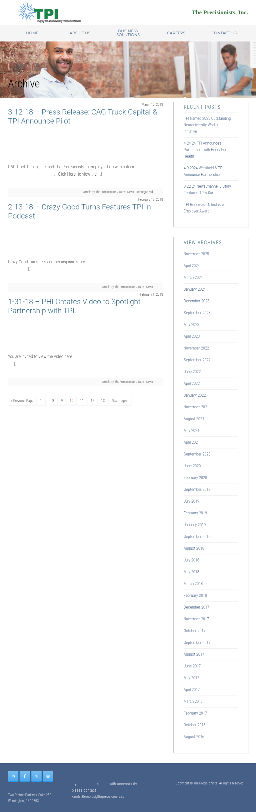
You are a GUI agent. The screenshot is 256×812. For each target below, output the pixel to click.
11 (82, 401)
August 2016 (194, 736)
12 (92, 401)
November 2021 (196, 407)
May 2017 (191, 677)
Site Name (70, 12)
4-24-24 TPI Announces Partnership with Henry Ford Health (206, 150)
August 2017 (194, 654)
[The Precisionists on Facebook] (25, 776)
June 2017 (192, 666)
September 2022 (197, 360)
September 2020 (197, 454)
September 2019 (197, 489)
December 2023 (196, 301)
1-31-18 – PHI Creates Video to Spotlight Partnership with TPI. (74, 306)
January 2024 (195, 289)
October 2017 (195, 630)
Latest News (126, 192)
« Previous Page (22, 401)
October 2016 (195, 725)
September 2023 (197, 312)
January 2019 (195, 524)
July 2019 (191, 501)
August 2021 (194, 418)
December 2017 (196, 607)
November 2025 (196, 254)
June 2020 (192, 465)
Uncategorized (144, 192)
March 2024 (193, 277)
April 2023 (192, 336)
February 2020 (195, 477)
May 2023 (191, 324)
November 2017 (196, 619)
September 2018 (197, 536)
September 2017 (197, 642)
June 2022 (192, 371)
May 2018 (191, 571)
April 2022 (192, 383)
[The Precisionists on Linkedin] (13, 776)
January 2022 (195, 395)
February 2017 (195, 713)
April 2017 (192, 689)
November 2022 (196, 348)
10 (71, 401)
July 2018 (191, 560)
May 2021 (191, 430)
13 (103, 401)
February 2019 (195, 513)
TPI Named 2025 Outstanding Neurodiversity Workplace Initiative (207, 125)
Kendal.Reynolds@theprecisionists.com (99, 796)
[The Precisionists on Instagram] (48, 776)
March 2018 (193, 583)
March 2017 (193, 701)
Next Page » (120, 401)
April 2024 (192, 265)
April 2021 (192, 442)
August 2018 (194, 548)
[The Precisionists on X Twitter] (36, 776)
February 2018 (195, 595)
